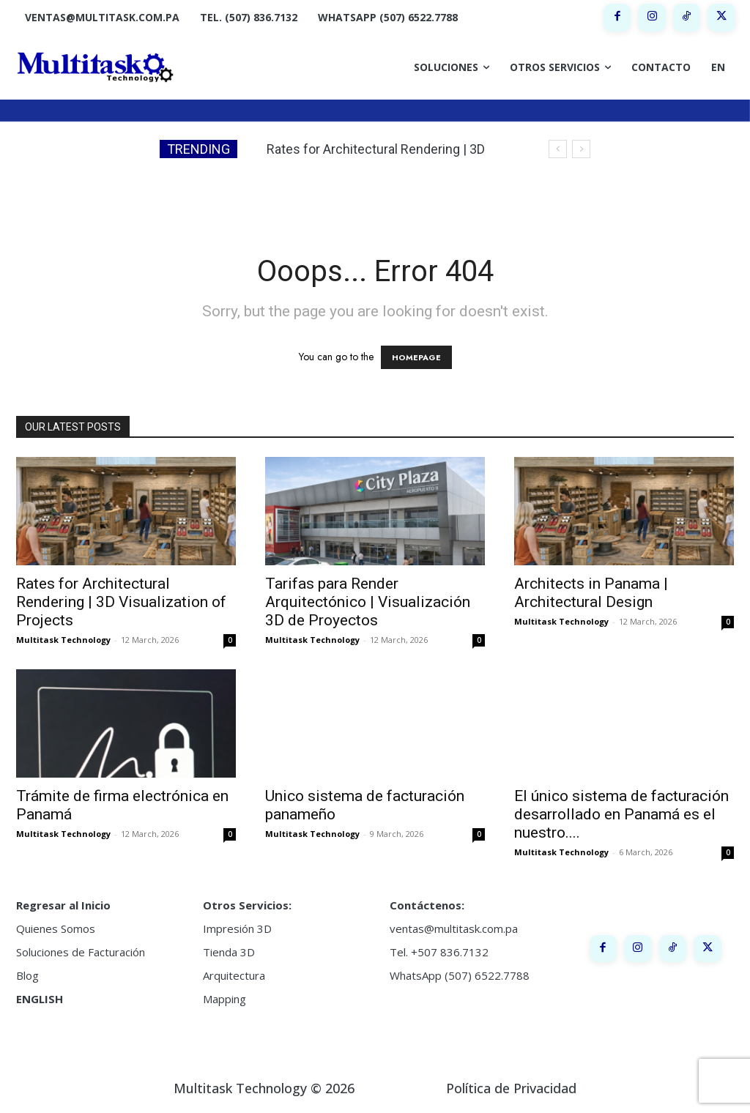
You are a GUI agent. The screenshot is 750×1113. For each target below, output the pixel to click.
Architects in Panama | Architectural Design (591, 593)
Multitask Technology (63, 639)
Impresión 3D (237, 928)
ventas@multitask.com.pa (454, 928)
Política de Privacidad (511, 1088)
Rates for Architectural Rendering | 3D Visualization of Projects (121, 602)
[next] (581, 149)
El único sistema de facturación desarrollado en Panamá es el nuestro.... (621, 814)
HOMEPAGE (416, 357)
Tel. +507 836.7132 (439, 952)
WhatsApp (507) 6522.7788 (460, 975)
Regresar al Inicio (63, 905)
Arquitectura (234, 975)
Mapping (224, 998)
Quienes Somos (55, 928)
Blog (27, 975)
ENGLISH (39, 998)
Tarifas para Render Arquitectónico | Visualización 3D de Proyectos (367, 602)
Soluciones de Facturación (80, 952)
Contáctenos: (427, 905)
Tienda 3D (229, 952)
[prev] (558, 149)
